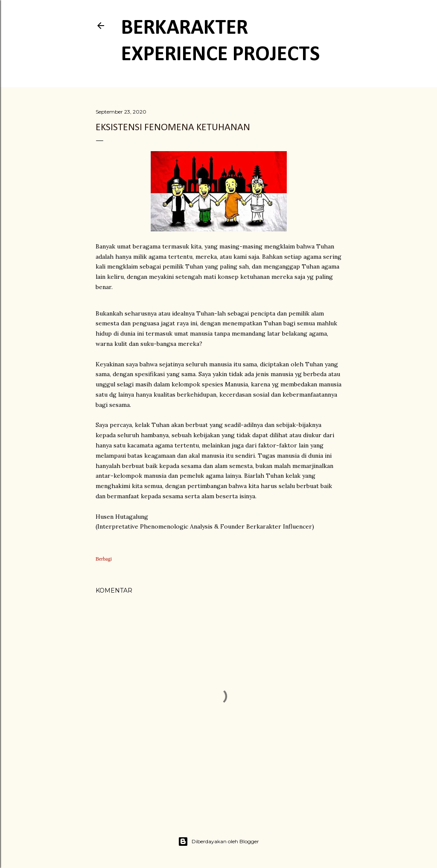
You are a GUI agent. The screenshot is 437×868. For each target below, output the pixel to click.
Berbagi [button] (104, 559)
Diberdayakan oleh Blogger (218, 841)
